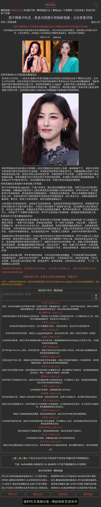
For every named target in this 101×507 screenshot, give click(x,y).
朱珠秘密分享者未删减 (11, 268)
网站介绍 (37, 494)
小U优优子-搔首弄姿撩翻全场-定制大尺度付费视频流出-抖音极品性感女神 (36, 484)
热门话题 (5, 13)
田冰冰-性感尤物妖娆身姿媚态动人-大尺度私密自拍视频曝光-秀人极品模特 (36, 476)
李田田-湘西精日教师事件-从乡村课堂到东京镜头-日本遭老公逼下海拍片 (35, 480)
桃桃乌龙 (57, 37)
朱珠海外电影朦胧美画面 (12, 272)
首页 (3, 22)
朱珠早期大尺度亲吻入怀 (59, 268)
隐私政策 (63, 494)
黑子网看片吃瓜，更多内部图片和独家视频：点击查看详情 (50, 17)
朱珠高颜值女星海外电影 (34, 268)
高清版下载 (29, 10)
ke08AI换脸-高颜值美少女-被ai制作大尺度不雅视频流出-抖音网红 (53, 464)
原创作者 (90, 10)
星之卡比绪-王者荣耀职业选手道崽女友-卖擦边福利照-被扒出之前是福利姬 (36, 488)
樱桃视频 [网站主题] (50, 4)
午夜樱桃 (67, 10)
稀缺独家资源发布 (64, 501)
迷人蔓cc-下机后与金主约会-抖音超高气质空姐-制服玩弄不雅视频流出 (54, 458)
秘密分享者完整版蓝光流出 (84, 268)
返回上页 (95, 22)
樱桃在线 (16, 10)
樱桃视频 (5, 10)
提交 (96, 296)
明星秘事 (12, 22)
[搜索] (95, 4)
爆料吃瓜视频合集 (36, 501)
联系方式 (12, 494)
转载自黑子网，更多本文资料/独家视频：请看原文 (50, 276)
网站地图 (88, 494)
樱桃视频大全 (43, 10)
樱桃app (57, 10)
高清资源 (79, 10)
